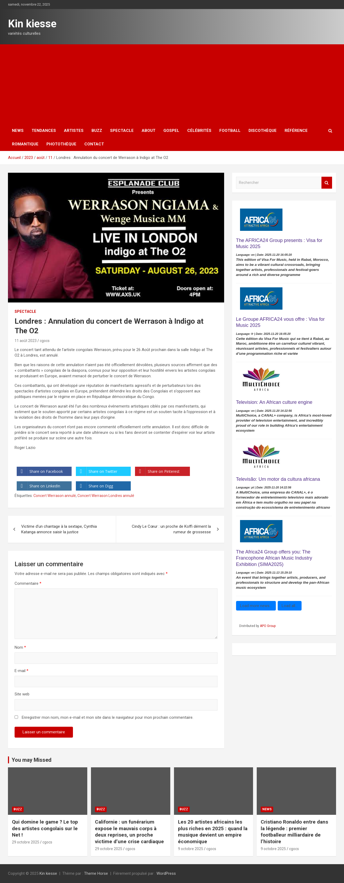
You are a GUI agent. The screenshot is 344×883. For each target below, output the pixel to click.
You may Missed (31, 760)
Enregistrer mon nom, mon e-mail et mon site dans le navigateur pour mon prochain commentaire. (107, 717)
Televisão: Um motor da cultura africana (278, 479)
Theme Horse (96, 873)
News (18, 130)
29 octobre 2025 (25, 842)
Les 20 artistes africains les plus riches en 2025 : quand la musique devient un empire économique (212, 832)
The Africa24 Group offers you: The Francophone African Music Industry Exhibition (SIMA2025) (274, 558)
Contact (94, 144)
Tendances (44, 130)
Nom (20, 647)
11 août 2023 (26, 341)
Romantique (25, 144)
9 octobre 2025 (190, 849)
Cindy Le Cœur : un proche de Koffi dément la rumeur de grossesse (171, 529)
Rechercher (326, 183)
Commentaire (28, 583)
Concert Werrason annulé (54, 496)
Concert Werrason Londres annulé (105, 496)
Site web (22, 694)
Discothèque (263, 130)
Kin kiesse (32, 24)
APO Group (268, 626)
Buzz (97, 130)
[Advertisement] (172, 84)
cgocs (45, 341)
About (148, 130)
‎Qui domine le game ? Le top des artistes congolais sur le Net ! (45, 828)
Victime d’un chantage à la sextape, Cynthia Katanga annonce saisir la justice (59, 529)
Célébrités (199, 130)
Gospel (171, 130)
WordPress (166, 873)
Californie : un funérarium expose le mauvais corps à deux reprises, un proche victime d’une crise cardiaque (129, 832)
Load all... (290, 605)
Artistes (74, 130)
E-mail (21, 670)
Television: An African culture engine (274, 402)
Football (230, 130)
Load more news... (256, 605)
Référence (296, 130)
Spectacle (122, 130)
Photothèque (61, 144)
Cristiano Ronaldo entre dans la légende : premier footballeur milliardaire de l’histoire (294, 832)
